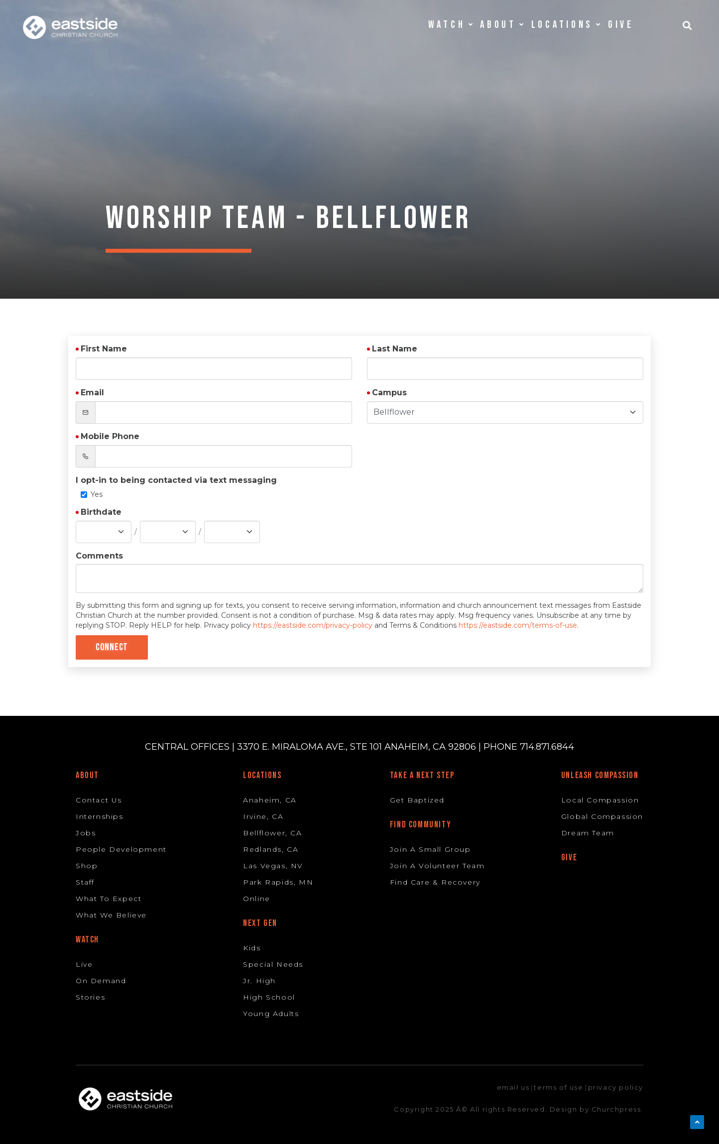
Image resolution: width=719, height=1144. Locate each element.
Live (84, 964)
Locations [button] (565, 24)
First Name (104, 348)
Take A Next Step (422, 775)
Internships (99, 816)
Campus (389, 392)
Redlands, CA (270, 849)
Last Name (394, 348)
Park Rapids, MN (278, 882)
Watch (87, 939)
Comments (99, 556)
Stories (90, 997)
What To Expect (108, 898)
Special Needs (273, 964)
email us (513, 1087)
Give (621, 24)
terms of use (558, 1087)
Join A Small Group (430, 849)
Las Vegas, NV (273, 865)
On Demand (101, 980)
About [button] (502, 24)
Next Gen (260, 923)
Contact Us (99, 800)
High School (269, 997)
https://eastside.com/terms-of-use (518, 625)
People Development (121, 849)
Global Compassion (602, 816)
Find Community (420, 824)
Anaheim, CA (270, 800)
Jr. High (259, 980)
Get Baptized (417, 800)
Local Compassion (600, 800)
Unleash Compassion (600, 775)
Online (256, 898)
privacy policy (615, 1087)
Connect (112, 647)
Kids (251, 947)
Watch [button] (450, 24)
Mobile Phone (110, 436)
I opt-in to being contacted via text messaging (176, 480)
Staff (85, 882)
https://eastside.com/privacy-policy (312, 625)
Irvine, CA (263, 816)
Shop (87, 865)
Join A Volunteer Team (437, 865)
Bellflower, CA (272, 832)
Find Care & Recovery (435, 882)
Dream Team (587, 832)
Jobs (86, 832)
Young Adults (271, 1013)
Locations (262, 775)
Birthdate (101, 512)
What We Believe (111, 915)
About (87, 775)
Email (92, 392)
